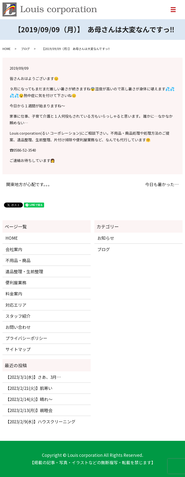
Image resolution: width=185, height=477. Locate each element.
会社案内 (13, 249)
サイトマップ (18, 349)
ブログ (25, 49)
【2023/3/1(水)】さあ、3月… (33, 377)
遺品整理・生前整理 (24, 271)
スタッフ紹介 (18, 316)
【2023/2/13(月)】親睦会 (28, 410)
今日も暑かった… (162, 184)
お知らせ (105, 238)
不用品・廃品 (18, 260)
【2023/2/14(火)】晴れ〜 (28, 399)
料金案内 (13, 293)
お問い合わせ (18, 327)
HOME (6, 49)
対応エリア (15, 305)
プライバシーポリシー (26, 338)
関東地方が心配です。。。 (29, 184)
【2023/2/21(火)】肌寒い (28, 388)
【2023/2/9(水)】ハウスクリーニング (40, 421)
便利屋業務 (15, 282)
